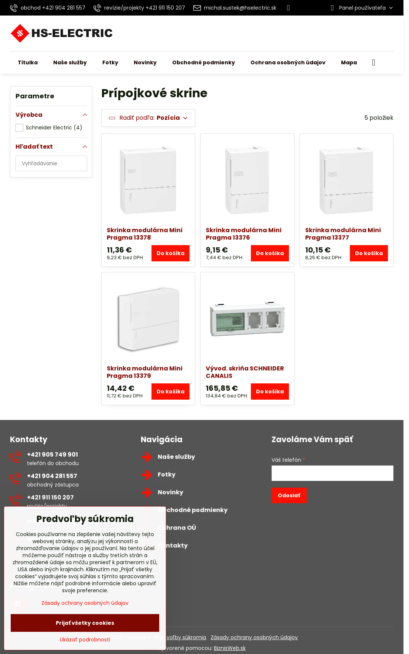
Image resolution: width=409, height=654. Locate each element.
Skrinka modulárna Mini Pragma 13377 (343, 234)
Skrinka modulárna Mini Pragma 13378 (145, 234)
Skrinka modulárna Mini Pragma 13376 (244, 234)
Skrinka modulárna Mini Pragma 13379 (145, 372)
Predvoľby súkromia (180, 637)
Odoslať (289, 495)
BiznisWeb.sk (230, 648)
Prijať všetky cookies (85, 623)
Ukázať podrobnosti (85, 639)
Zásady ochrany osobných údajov (254, 637)
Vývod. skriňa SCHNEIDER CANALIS (245, 372)
